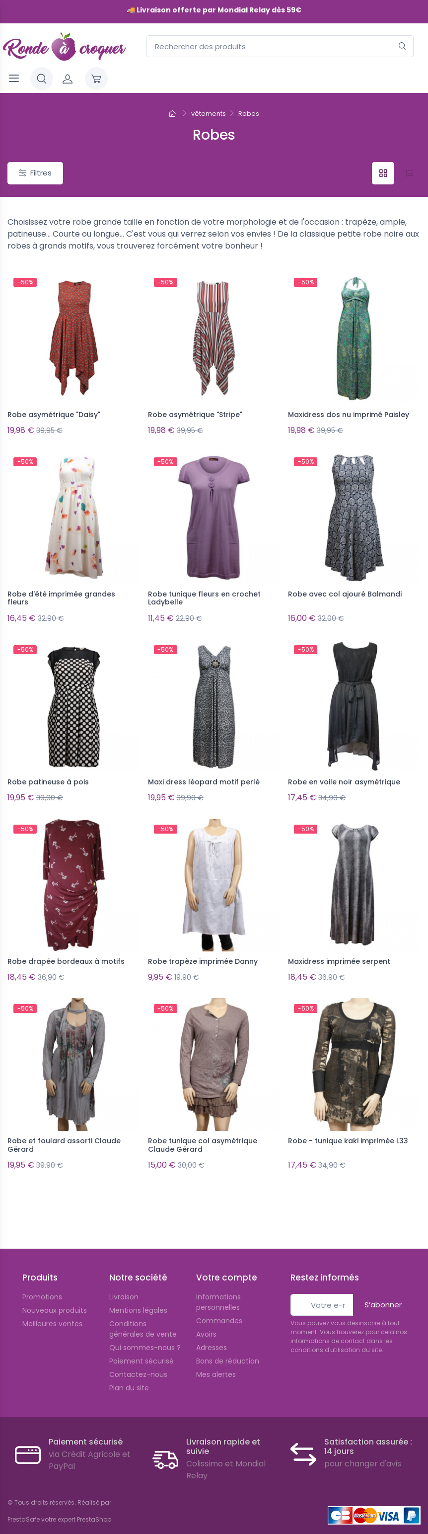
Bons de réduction (227, 1347)
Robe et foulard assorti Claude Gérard (64, 1133)
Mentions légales (138, 1296)
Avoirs (206, 1320)
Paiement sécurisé (141, 1347)
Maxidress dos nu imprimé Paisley (348, 415)
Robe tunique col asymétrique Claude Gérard (202, 1133)
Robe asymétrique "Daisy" (53, 415)
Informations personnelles (218, 1288)
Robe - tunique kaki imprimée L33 (348, 1129)
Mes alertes (216, 1360)
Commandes (219, 1307)
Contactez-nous (138, 1360)
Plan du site (129, 1374)
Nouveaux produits (54, 1296)
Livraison (124, 1283)
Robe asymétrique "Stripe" (195, 415)
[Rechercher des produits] (280, 46)
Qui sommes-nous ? (145, 1334)
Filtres (35, 173)
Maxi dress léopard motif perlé (204, 776)
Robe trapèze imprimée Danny (203, 953)
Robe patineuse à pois (48, 776)
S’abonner (383, 1290)
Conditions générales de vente (143, 1315)
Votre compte (226, 1264)
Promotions (42, 1283)
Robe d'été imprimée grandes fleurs (61, 595)
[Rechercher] (402, 46)
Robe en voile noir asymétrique (344, 776)
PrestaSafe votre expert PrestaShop (59, 1505)
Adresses (211, 1334)
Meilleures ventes (52, 1310)
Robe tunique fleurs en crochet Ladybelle (204, 595)
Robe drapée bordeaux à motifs (66, 953)
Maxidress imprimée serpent (339, 953)
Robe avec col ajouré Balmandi (345, 591)
